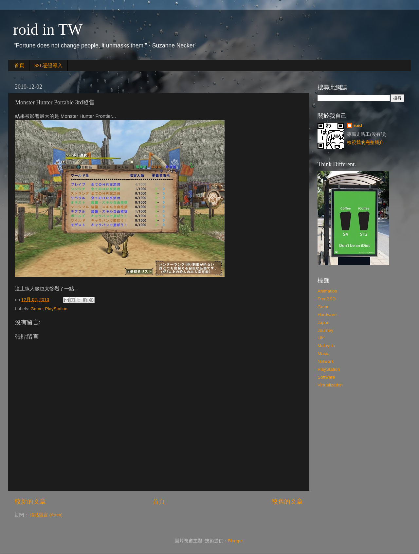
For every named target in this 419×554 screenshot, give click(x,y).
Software (326, 377)
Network (326, 361)
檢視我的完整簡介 (365, 142)
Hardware (327, 314)
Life (321, 337)
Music (323, 353)
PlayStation (56, 308)
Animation (327, 291)
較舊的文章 (287, 501)
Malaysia (326, 345)
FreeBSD (327, 298)
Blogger (235, 540)
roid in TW (47, 29)
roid (358, 125)
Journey (325, 330)
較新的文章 (30, 501)
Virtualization (330, 385)
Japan (324, 322)
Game (36, 308)
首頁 (19, 65)
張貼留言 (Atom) (46, 514)
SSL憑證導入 (48, 65)
